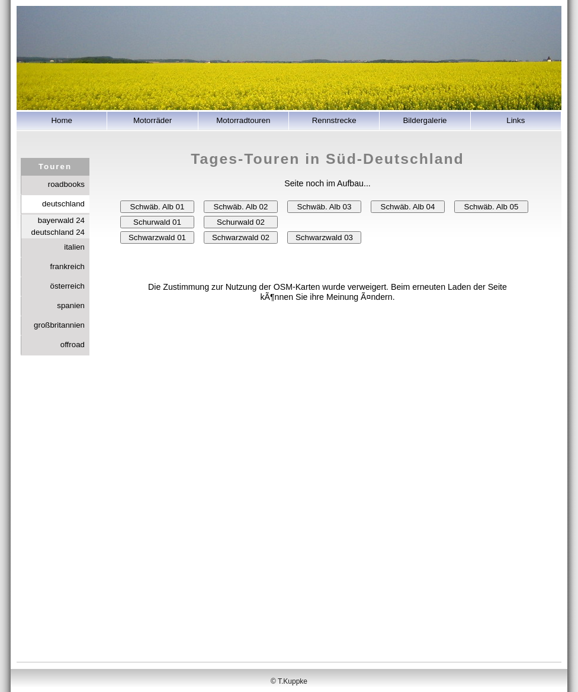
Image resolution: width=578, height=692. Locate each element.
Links (515, 120)
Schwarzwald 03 (324, 237)
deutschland (63, 203)
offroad (72, 344)
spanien (71, 305)
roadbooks (66, 184)
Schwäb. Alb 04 (408, 206)
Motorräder (152, 120)
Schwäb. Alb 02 (241, 206)
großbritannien (59, 325)
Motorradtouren (243, 120)
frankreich (67, 266)
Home (61, 120)
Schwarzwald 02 (240, 237)
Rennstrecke (334, 120)
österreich (67, 286)
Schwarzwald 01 (157, 237)
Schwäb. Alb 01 (157, 206)
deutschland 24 (58, 232)
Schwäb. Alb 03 (324, 206)
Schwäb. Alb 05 (491, 206)
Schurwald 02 (241, 222)
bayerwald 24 (61, 220)
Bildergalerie (425, 120)
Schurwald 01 (157, 222)
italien (74, 246)
